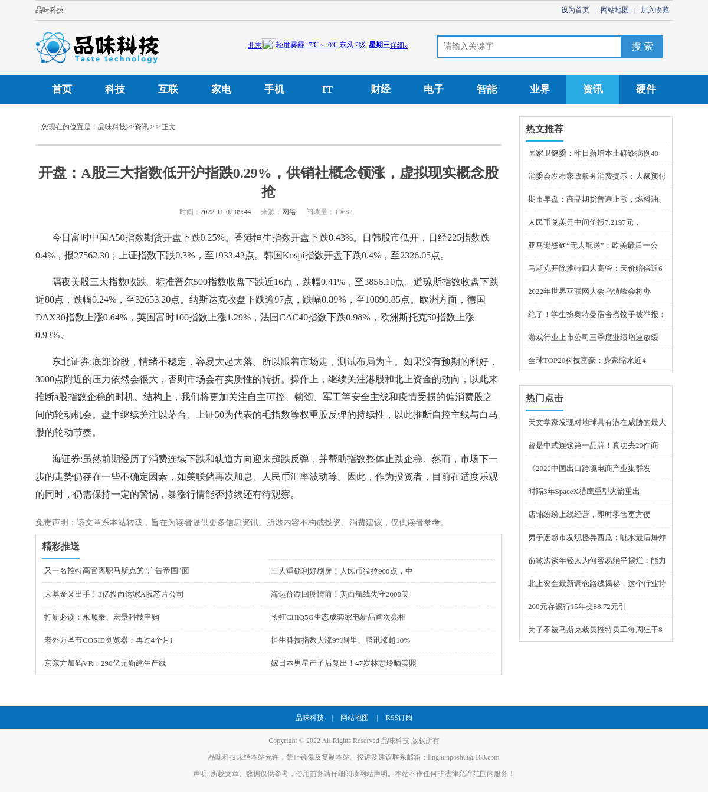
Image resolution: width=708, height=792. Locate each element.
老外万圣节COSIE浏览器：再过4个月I (108, 640)
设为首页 (575, 10)
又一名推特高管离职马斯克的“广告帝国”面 (116, 570)
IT (327, 89)
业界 (540, 89)
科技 (115, 89)
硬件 (646, 89)
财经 (381, 89)
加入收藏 (655, 10)
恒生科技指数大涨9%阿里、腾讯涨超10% (340, 640)
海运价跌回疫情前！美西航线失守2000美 (340, 594)
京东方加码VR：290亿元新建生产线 (105, 663)
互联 (168, 89)
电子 (434, 89)
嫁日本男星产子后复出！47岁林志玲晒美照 (344, 663)
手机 (274, 89)
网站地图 (615, 10)
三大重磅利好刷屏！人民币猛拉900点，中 (342, 571)
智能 (487, 89)
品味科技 (49, 10)
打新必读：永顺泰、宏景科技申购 (101, 617)
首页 (62, 89)
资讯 (593, 89)
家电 (221, 89)
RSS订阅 (399, 718)
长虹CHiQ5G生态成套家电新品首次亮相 (338, 617)
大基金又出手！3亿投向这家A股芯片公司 (114, 594)
